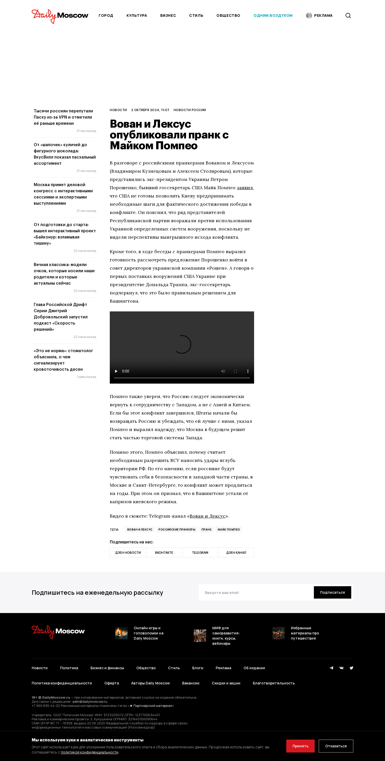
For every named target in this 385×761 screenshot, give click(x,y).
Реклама (223, 667)
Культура (137, 15)
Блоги (197, 667)
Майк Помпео (229, 529)
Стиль (196, 15)
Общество (228, 15)
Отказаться (336, 745)
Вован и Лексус (207, 516)
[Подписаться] (332, 592)
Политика (69, 667)
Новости (118, 110)
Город (106, 15)
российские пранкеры (176, 529)
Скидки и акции (226, 683)
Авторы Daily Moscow (150, 683)
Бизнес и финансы (107, 667)
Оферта (111, 683)
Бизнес (168, 15)
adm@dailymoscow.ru (89, 701)
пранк (207, 529)
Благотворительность (274, 683)
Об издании (254, 667)
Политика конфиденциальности (62, 683)
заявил (245, 188)
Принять (300, 745)
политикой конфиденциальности (89, 752)
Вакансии (190, 683)
